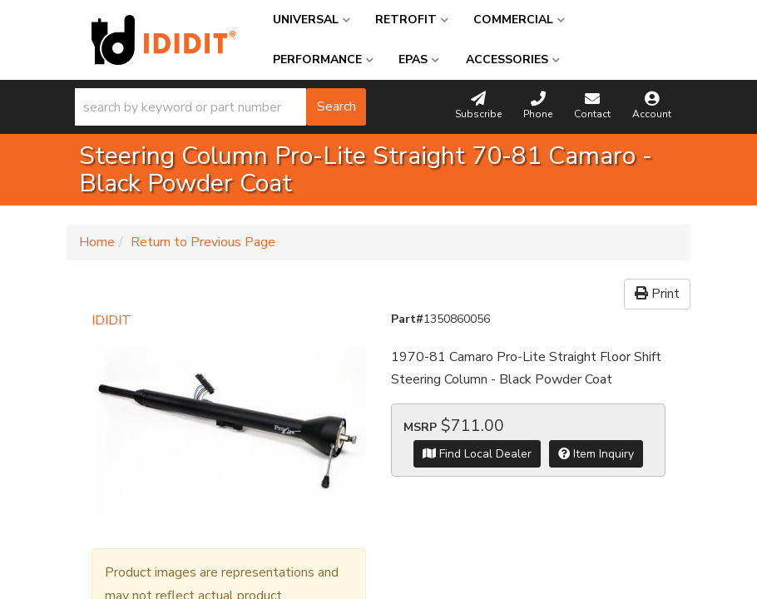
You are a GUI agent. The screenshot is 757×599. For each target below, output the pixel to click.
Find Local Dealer (477, 454)
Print (657, 294)
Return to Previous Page (203, 242)
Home (97, 242)
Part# (407, 319)
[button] (220, 107)
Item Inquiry (596, 454)
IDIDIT (111, 320)
